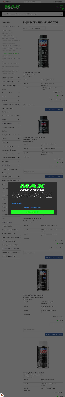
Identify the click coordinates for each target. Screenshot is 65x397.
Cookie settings (16, 203)
